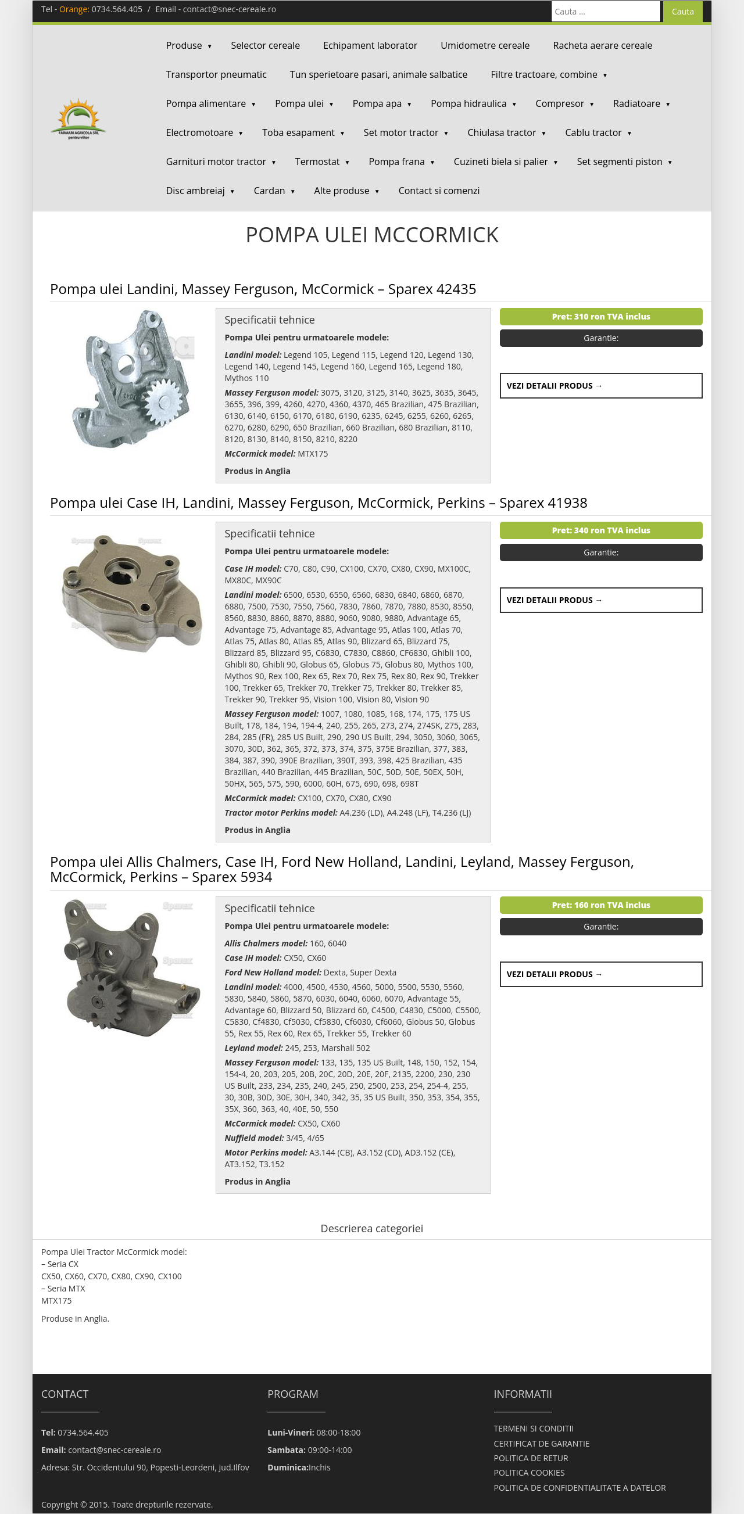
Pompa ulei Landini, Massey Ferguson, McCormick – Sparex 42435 (263, 288)
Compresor (560, 103)
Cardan (269, 190)
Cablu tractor (593, 132)
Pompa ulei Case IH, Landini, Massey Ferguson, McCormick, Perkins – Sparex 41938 (319, 502)
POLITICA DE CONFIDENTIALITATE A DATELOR (580, 1487)
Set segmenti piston (620, 161)
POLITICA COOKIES (529, 1472)
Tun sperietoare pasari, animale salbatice (379, 74)
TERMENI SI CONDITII (534, 1428)
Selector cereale (266, 45)
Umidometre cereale (485, 45)
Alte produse (342, 190)
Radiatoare (636, 103)
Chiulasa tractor (502, 132)
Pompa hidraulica (468, 103)
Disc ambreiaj (195, 190)
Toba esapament (298, 132)
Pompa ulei (299, 103)
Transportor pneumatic (216, 74)
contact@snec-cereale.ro (229, 9)
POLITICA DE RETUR (531, 1457)
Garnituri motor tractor (216, 161)
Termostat (317, 161)
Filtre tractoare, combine (544, 74)
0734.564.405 (117, 9)
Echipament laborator (370, 45)
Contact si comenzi (439, 190)
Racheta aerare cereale (603, 45)
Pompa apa (377, 103)
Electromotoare (200, 132)
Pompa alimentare (206, 103)
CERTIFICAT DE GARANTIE (542, 1443)
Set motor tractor (401, 132)
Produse (184, 45)
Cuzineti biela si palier (501, 161)
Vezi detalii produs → (555, 385)
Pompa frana (396, 161)
